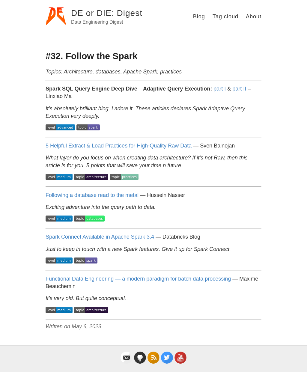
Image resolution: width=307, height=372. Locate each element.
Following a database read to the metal (92, 195)
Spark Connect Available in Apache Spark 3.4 (100, 237)
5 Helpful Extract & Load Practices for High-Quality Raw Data (119, 146)
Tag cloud (225, 16)
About (253, 16)
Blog (199, 16)
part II (239, 89)
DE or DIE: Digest (106, 13)
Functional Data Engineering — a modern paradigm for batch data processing (138, 279)
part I (219, 89)
